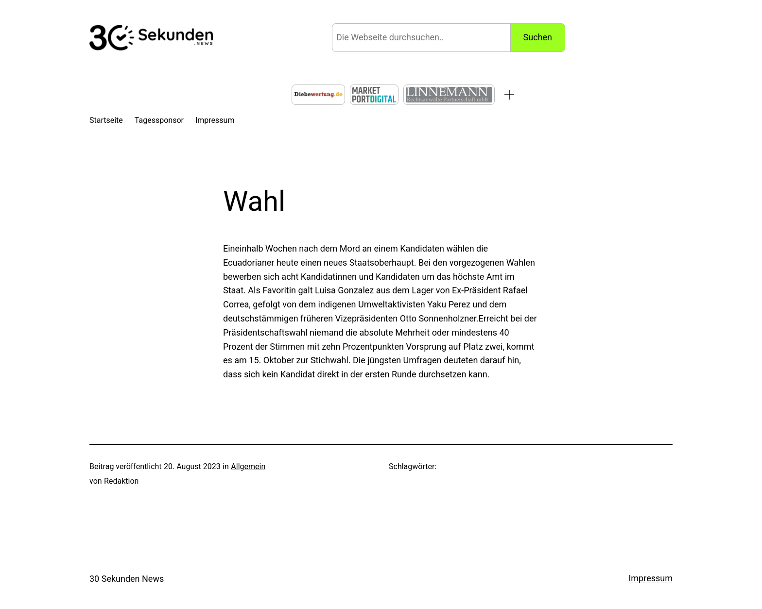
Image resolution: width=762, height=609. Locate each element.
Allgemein (248, 466)
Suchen (537, 37)
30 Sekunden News (126, 579)
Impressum (650, 578)
